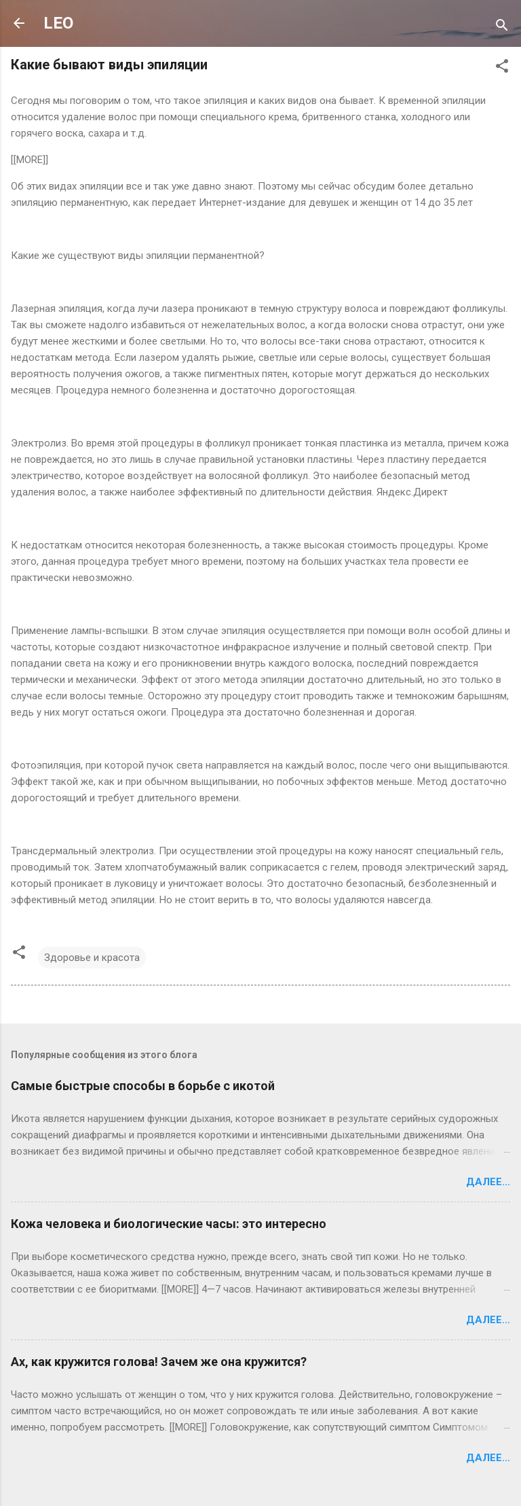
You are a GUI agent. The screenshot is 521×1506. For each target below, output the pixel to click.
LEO (58, 23)
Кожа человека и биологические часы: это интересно (168, 1223)
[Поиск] (502, 27)
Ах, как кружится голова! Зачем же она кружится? (159, 1361)
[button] (502, 68)
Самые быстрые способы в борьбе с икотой (143, 1086)
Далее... (488, 1182)
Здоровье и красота (92, 957)
